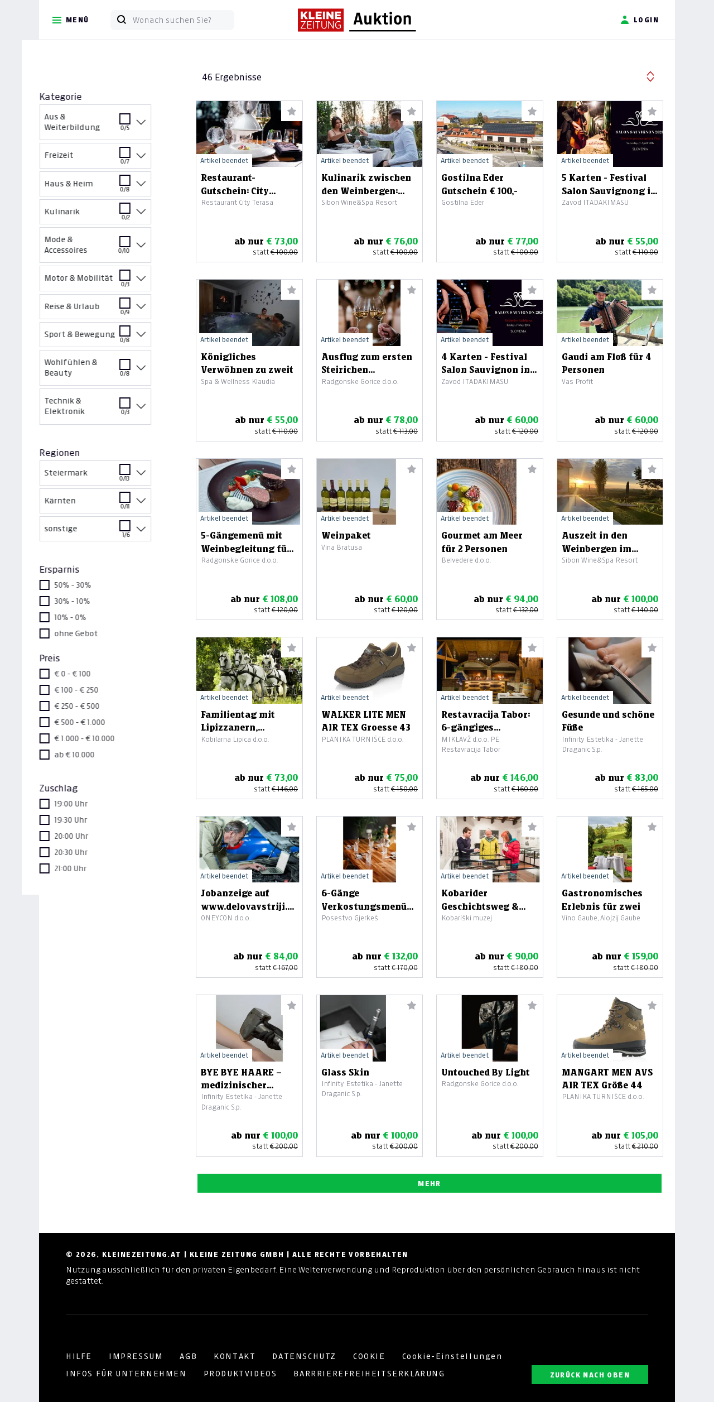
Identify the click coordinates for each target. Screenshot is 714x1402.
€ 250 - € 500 (94, 706)
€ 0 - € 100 (90, 674)
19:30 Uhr (88, 820)
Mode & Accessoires (107, 247)
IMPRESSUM (136, 1356)
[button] (650, 75)
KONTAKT (234, 1356)
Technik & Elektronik (107, 408)
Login (639, 20)
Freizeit (107, 159)
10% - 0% (88, 617)
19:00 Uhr (88, 804)
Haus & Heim (107, 188)
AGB (188, 1356)
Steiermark (107, 477)
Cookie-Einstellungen (452, 1356)
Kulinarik (107, 216)
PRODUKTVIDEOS (240, 1373)
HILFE (79, 1356)
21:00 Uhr (88, 868)
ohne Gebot (93, 633)
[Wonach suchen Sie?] (183, 20)
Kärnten (107, 505)
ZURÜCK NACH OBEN (590, 1375)
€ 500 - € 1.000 (97, 722)
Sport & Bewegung (107, 338)
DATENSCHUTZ (304, 1356)
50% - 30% (90, 585)
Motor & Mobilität (107, 282)
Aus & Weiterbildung (107, 124)
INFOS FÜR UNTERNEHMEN (126, 1373)
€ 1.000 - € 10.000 (102, 738)
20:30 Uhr (88, 852)
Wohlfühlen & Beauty (107, 369)
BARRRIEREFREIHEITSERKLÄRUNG (369, 1373)
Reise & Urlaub (107, 311)
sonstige (107, 533)
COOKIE (369, 1356)
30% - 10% (90, 601)
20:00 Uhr (89, 836)
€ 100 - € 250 (94, 690)
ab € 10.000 (92, 754)
